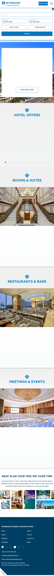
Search (27, 33)
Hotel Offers (27, 115)
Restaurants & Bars (27, 281)
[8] (33, 162)
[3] (13, 162)
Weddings (5, 542)
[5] (21, 162)
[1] (5, 162)
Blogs (28, 542)
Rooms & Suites (27, 180)
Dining (3, 534)
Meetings (4, 538)
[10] (41, 162)
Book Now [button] (43, 3)
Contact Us (30, 538)
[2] (9, 162)
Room (3, 531)
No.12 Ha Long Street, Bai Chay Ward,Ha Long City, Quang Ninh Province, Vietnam (15, 564)
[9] (37, 162)
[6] (25, 162)
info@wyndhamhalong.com (10, 555)
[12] (48, 162)
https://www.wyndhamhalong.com (12, 559)
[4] (17, 162)
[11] (45, 162)
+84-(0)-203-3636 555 (9, 551)
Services (29, 534)
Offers (29, 531)
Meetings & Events (27, 381)
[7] (29, 162)
